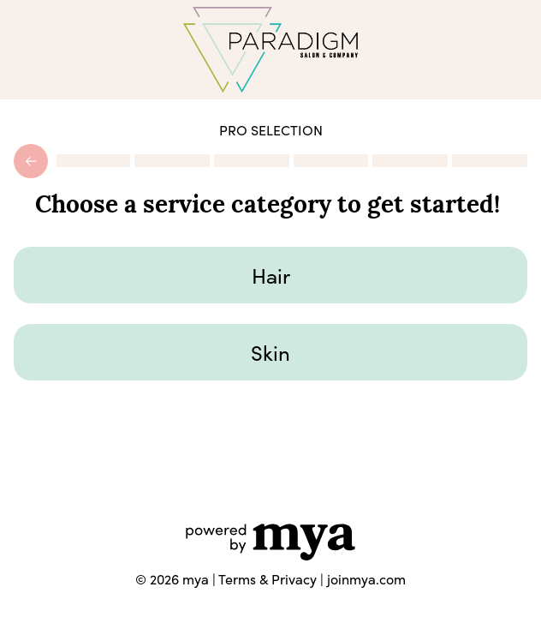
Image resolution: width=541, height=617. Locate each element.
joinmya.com (366, 579)
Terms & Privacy (267, 579)
